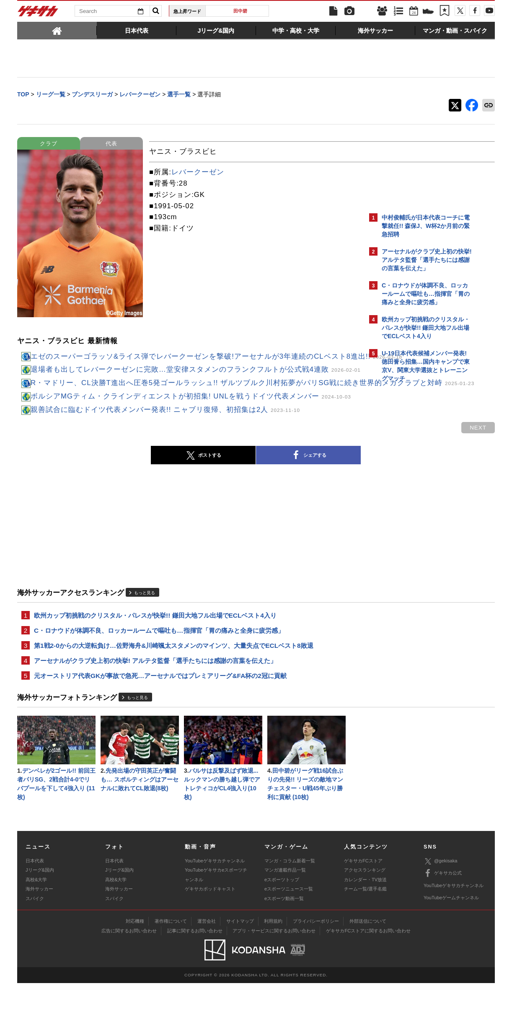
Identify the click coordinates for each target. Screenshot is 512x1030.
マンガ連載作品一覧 (285, 916)
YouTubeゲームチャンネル (451, 944)
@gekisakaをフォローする (415, 513)
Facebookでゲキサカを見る (416, 530)
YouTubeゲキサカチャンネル (215, 907)
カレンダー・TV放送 (365, 926)
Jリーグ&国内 (40, 916)
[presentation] (57, 30)
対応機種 (135, 967)
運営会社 (206, 967)
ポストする (130, 495)
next (331, 466)
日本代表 (35, 907)
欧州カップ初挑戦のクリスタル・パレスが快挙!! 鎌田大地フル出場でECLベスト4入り (155, 655)
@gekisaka (441, 908)
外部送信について (367, 967)
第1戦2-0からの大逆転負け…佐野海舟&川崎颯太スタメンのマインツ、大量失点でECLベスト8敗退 (173, 687)
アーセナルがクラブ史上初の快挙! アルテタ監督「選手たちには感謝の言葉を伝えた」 (155, 703)
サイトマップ (240, 967)
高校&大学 (36, 926)
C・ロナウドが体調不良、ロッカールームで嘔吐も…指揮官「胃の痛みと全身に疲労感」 (159, 671)
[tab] (57, 30)
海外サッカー (39, 935)
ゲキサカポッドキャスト (210, 935)
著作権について (171, 967)
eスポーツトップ (281, 926)
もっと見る (144, 631)
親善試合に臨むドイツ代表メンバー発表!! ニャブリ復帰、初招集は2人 (165, 449)
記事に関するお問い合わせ (194, 977)
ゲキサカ (38, 13)
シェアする (235, 494)
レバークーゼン (197, 173)
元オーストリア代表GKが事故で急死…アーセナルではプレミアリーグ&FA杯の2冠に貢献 (160, 718)
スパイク (35, 944)
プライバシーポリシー (316, 967)
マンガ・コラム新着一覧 (289, 907)
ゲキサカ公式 (443, 920)
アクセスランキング (364, 916)
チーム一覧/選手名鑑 (365, 935)
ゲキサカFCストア (363, 907)
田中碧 (240, 10)
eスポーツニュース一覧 (288, 935)
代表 (111, 144)
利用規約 (273, 967)
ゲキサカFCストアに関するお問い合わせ (368, 977)
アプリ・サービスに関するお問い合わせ (274, 977)
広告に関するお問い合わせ (129, 977)
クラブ (48, 144)
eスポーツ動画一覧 (284, 944)
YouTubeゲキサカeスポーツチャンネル (216, 921)
